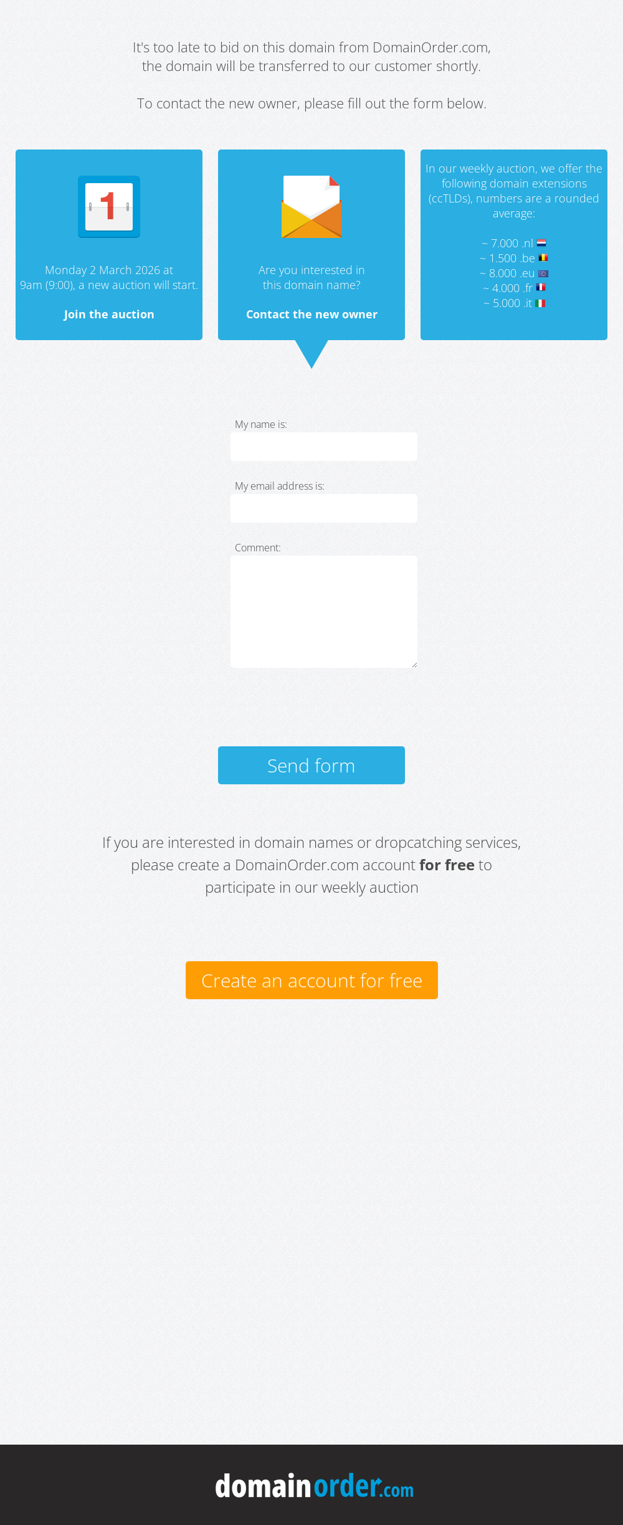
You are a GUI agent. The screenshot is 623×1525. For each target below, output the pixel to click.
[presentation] (325, 712)
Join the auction (109, 313)
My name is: (261, 424)
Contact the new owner (312, 313)
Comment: (258, 547)
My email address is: (280, 486)
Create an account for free (311, 980)
